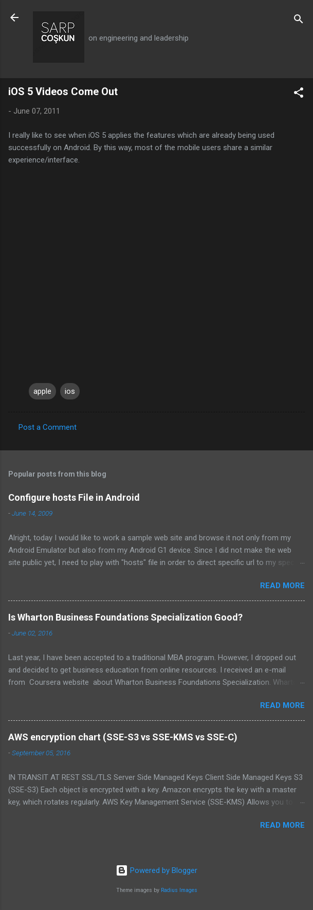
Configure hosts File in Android (74, 497)
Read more (282, 585)
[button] (298, 94)
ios (70, 391)
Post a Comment (48, 427)
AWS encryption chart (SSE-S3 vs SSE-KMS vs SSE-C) (122, 737)
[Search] (298, 21)
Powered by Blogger (156, 870)
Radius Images (179, 890)
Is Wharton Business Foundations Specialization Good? (125, 617)
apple (42, 391)
